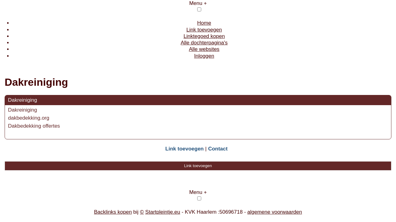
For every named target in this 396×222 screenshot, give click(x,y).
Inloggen (204, 56)
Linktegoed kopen (204, 36)
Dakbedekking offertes (34, 126)
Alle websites (204, 49)
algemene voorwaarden (274, 212)
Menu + (198, 3)
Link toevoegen (204, 30)
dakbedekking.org (28, 118)
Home (204, 23)
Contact (217, 149)
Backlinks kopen (113, 212)
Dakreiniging (22, 100)
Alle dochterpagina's (204, 43)
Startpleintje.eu (162, 212)
